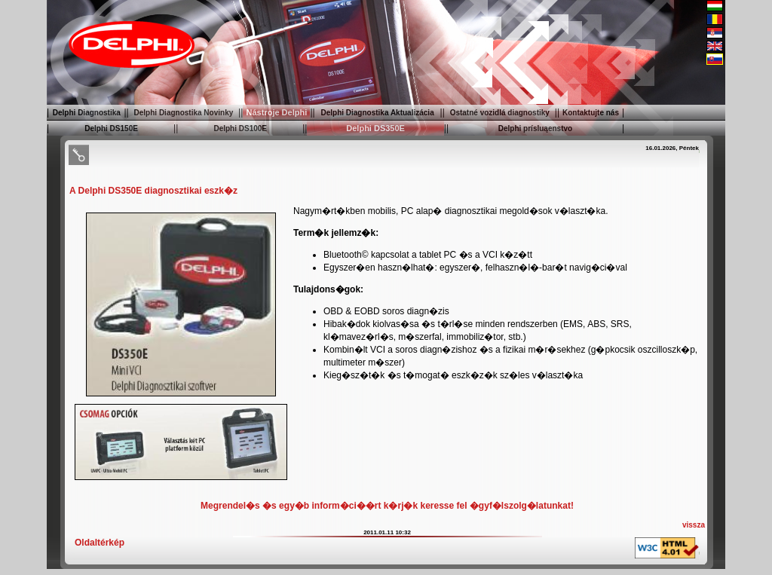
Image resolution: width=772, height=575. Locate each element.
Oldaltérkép (99, 542)
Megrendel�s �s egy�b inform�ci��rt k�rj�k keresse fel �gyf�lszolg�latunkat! (387, 505)
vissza (693, 525)
